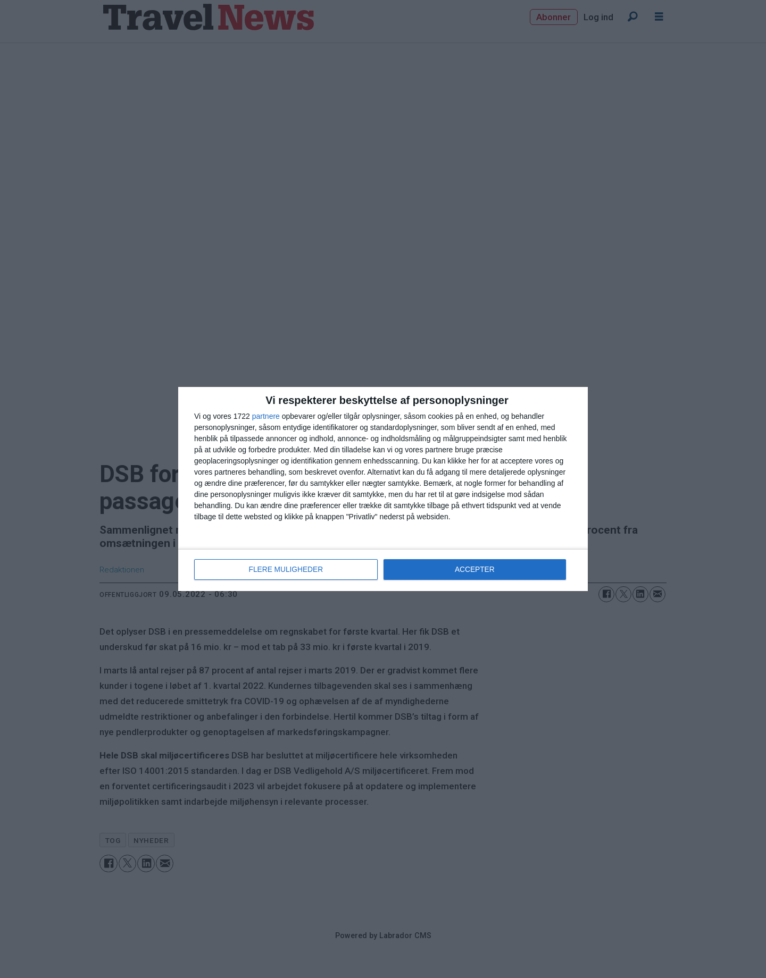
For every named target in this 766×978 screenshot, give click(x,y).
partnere (266, 416)
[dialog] (383, 489)
